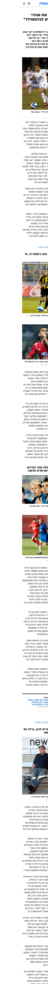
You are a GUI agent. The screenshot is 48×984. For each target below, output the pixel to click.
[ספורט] (42, 10)
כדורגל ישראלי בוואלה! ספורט (29, 722)
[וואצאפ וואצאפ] (9, 3)
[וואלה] (24, 3)
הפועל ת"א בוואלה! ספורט (30, 247)
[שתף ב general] (4, 3)
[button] (37, 3)
